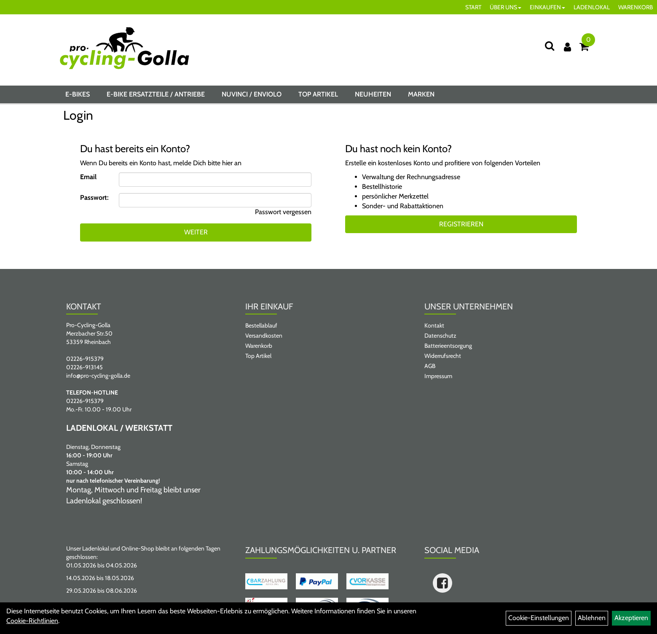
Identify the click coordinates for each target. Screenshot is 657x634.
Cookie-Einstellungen (538, 618)
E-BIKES (77, 94)
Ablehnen (592, 618)
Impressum (438, 376)
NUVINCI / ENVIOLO (252, 94)
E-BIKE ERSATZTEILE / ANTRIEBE (156, 94)
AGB (429, 366)
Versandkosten (263, 335)
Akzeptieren (631, 618)
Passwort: (94, 197)
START (473, 7)
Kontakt (434, 325)
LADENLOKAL (592, 7)
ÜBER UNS (505, 7)
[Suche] (549, 46)
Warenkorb (258, 345)
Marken (421, 94)
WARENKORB (635, 7)
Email (88, 177)
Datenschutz (440, 335)
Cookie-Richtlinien (32, 621)
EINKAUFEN (547, 7)
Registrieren (461, 224)
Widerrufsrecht (442, 356)
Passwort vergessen (283, 212)
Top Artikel (318, 94)
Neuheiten (373, 94)
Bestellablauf (261, 325)
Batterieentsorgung (448, 345)
